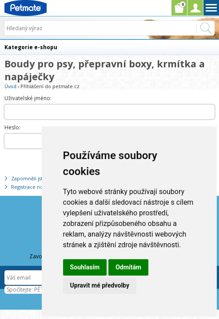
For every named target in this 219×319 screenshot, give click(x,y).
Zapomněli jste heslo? (36, 178)
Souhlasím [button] (85, 267)
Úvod (10, 86)
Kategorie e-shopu (30, 47)
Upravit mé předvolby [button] (99, 285)
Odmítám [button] (128, 267)
